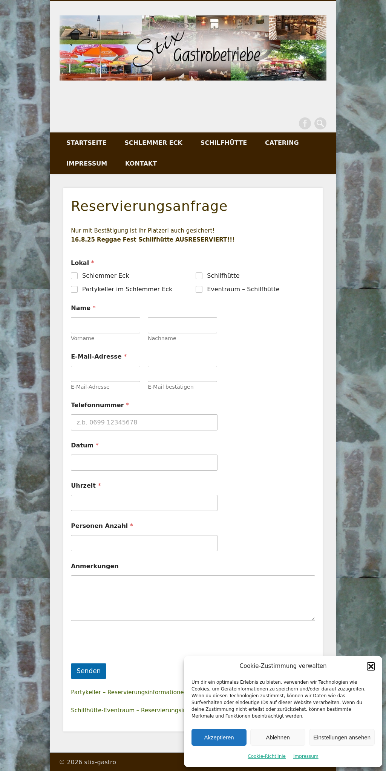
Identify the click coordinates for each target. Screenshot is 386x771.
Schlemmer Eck (153, 142)
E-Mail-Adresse (90, 387)
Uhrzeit (86, 485)
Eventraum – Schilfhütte (243, 288)
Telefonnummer (100, 405)
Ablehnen (278, 737)
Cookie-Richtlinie (267, 756)
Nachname (162, 338)
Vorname (82, 338)
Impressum (306, 756)
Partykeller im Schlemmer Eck (127, 288)
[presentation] (128, 658)
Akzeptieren (219, 737)
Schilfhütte (224, 142)
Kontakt (141, 163)
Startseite (86, 142)
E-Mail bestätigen (171, 387)
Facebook (305, 123)
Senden (89, 671)
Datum (84, 445)
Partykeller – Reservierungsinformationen (129, 692)
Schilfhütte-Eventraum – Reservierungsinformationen (146, 710)
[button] (371, 666)
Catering (282, 142)
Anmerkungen (94, 566)
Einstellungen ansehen (342, 737)
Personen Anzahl (102, 525)
